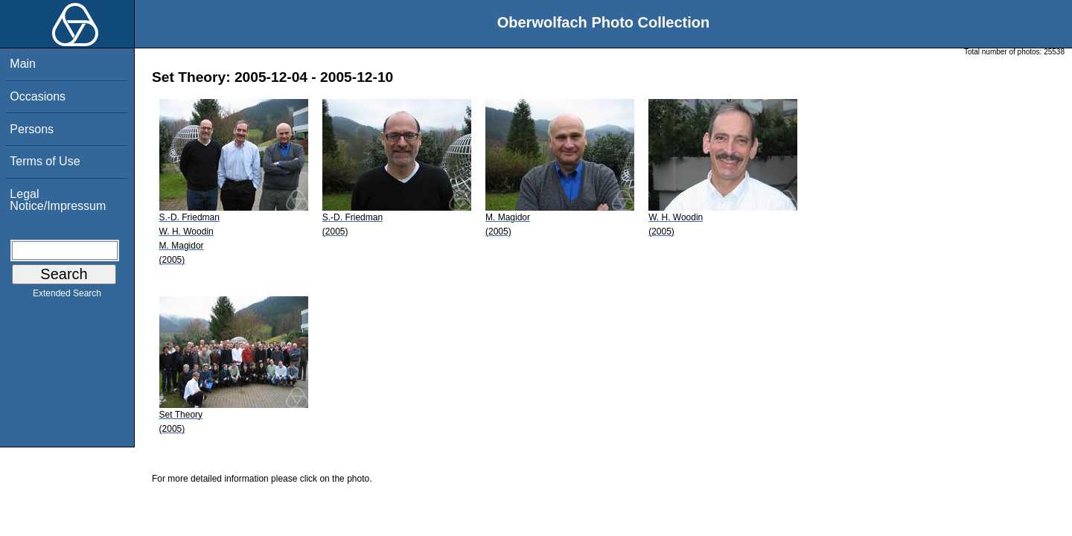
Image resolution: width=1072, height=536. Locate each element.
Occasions (38, 96)
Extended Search (67, 296)
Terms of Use (45, 161)
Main (23, 63)
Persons (32, 129)
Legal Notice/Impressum (58, 200)
